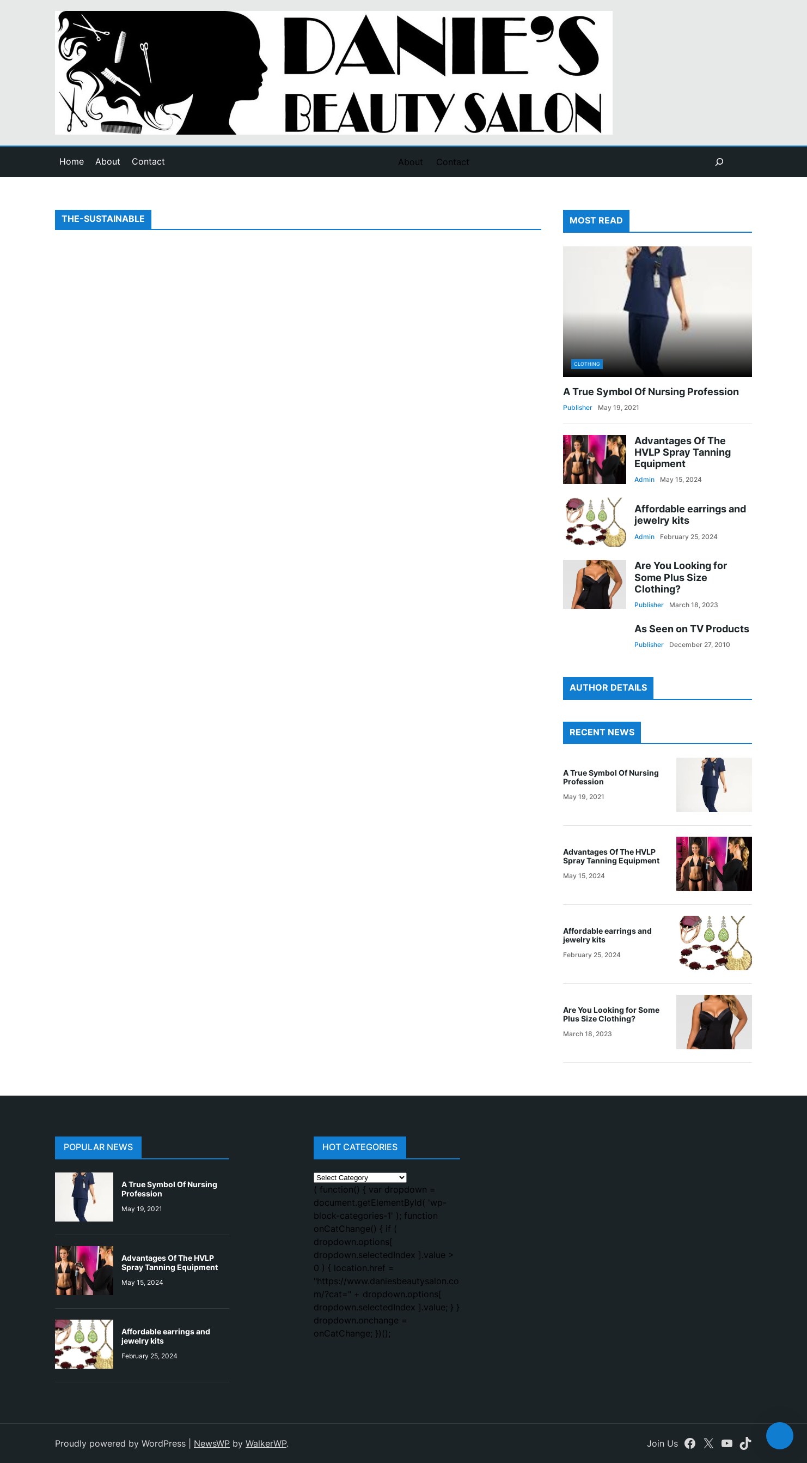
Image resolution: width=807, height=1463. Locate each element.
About (107, 161)
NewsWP (212, 1443)
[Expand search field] (719, 162)
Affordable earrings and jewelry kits (690, 514)
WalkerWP (266, 1443)
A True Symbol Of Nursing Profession (651, 391)
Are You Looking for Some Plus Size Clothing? (680, 577)
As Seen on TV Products (691, 628)
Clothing (587, 364)
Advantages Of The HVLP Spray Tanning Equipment (682, 452)
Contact (148, 161)
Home (71, 161)
